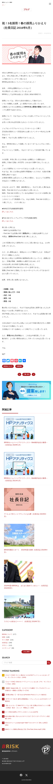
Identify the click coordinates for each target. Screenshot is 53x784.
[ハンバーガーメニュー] (50, 4)
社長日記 (19, 366)
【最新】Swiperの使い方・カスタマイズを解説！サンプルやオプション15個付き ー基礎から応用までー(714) (27, 689)
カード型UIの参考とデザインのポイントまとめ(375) (21, 712)
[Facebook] (21, 775)
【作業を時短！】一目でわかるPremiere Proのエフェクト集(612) (25, 694)
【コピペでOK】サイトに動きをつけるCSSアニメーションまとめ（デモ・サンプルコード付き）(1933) (27, 676)
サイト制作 (5, 640)
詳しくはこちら (7, 212)
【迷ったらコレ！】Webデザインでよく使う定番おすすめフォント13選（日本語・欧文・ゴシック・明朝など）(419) (27, 706)
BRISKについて (8, 366)
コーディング (6, 648)
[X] (26, 775)
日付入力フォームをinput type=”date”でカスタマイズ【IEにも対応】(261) (26, 724)
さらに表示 (26, 651)
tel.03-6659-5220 (6, 763)
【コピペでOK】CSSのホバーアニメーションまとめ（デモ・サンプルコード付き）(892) (28, 683)
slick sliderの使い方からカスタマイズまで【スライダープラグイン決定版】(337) (27, 717)
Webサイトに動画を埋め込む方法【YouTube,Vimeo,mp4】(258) (25, 729)
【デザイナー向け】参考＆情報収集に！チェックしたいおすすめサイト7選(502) (28, 700)
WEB (3, 637)
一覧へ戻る (26, 374)
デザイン (5, 645)
